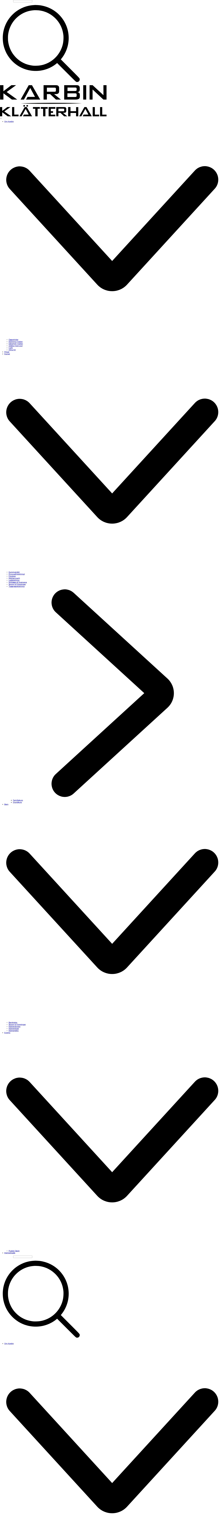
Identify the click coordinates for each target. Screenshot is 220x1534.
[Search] (22, 1)
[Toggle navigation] (1, 118)
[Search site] (41, 84)
